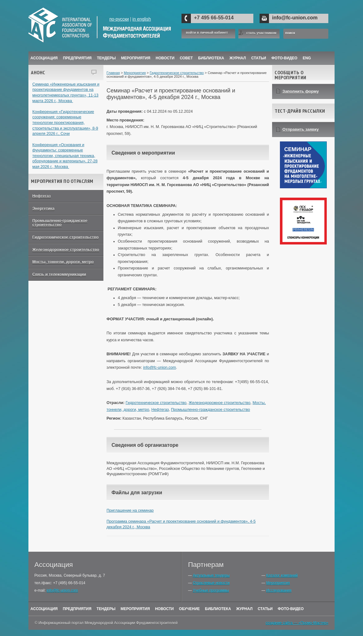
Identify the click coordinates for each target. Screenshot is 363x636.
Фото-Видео (284, 58)
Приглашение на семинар (130, 510)
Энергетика (43, 208)
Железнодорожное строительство (65, 250)
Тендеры (106, 58)
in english (141, 19)
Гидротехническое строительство (65, 237)
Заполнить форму (300, 91)
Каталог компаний (281, 575)
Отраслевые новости (211, 583)
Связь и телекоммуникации (59, 274)
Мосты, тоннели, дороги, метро (63, 262)
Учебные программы (211, 590)
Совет (186, 58)
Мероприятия (136, 58)
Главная (113, 73)
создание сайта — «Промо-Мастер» (297, 623)
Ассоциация (44, 58)
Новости (165, 58)
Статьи (258, 58)
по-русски (119, 19)
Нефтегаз (41, 196)
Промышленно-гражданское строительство (59, 223)
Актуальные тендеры (211, 575)
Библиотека (211, 58)
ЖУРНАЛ (238, 58)
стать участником (261, 33)
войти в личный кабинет (207, 32)
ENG (307, 58)
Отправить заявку (300, 129)
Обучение (189, 609)
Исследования (278, 590)
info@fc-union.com (294, 17)
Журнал (244, 609)
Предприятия (77, 58)
